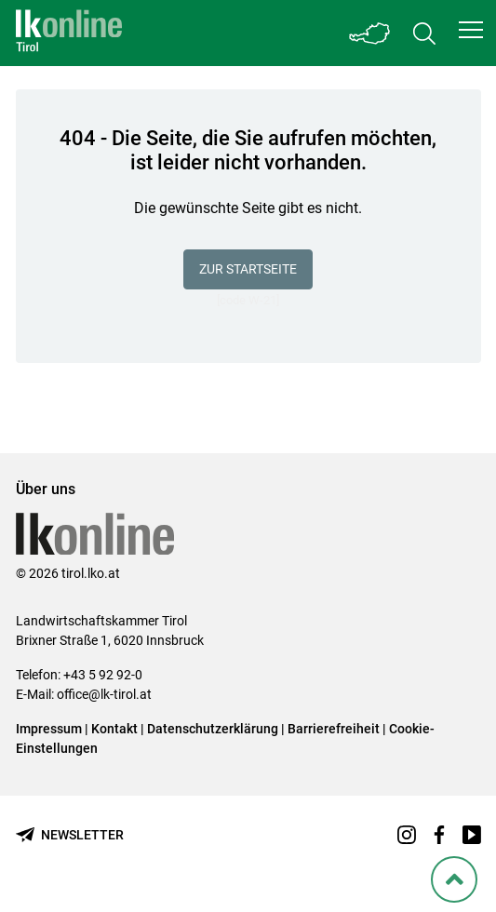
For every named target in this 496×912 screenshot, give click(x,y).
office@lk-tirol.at (104, 694)
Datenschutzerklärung (212, 728)
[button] (471, 30)
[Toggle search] (424, 33)
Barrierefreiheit (334, 728)
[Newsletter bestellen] (70, 835)
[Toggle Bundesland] (370, 33)
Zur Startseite (248, 269)
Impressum (49, 728)
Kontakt (114, 728)
